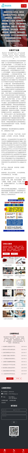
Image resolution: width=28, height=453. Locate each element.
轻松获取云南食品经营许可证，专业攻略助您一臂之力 (9, 367)
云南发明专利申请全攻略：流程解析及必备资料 (9, 373)
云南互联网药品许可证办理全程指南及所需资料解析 (9, 352)
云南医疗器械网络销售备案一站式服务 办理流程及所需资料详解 (9, 361)
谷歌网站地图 (12, 400)
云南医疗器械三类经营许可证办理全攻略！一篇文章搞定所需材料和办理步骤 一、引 (9, 355)
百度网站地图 (4, 400)
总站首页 (3, 402)
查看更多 (6, 253)
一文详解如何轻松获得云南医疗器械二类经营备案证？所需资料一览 (9, 358)
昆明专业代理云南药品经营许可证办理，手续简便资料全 (9, 349)
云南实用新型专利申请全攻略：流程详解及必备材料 (9, 370)
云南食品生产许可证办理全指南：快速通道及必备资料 (9, 364)
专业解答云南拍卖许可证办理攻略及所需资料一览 (9, 346)
